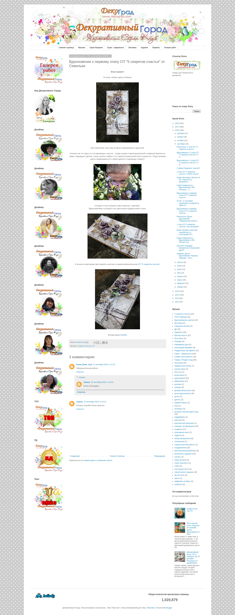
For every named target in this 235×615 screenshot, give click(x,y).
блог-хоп (178, 372)
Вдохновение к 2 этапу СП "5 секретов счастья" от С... (188, 155)
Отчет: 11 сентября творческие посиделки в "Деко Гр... (188, 203)
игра (176, 406)
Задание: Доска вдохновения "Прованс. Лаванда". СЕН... (187, 256)
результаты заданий (182, 454)
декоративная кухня (182, 390)
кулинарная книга (181, 432)
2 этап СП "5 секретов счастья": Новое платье (188, 173)
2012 (177, 302)
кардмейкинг (179, 417)
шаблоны (178, 484)
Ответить (80, 372)
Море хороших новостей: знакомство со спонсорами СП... (187, 232)
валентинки (179, 375)
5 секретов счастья (84, 346)
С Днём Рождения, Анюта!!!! (188, 168)
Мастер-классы (180, 335)
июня (179, 269)
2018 (177, 123)
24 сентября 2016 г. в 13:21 (95, 402)
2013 (177, 298)
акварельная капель (182, 366)
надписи (177, 435)
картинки (178, 420)
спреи (176, 466)
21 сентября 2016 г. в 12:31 (104, 364)
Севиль (86, 382)
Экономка (132, 48)
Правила (156, 48)
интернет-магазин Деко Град (186, 412)
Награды (178, 341)
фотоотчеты (179, 475)
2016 (177, 130)
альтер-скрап (179, 369)
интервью (178, 409)
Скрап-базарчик (96, 48)
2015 (177, 291)
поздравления (180, 448)
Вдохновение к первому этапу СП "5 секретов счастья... (187, 195)
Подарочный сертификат (184, 351)
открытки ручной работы (184, 445)
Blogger (169, 608)
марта (180, 280)
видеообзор (179, 381)
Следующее (75, 456)
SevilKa (123, 335)
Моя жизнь (178, 338)
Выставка (178, 323)
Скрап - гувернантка (115, 48)
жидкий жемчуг (180, 403)
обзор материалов (182, 438)
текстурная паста (181, 469)
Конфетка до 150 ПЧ (192, 510)
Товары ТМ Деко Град (183, 360)
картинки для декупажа (184, 423)
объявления (179, 441)
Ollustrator (151, 608)
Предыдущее (159, 456)
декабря (180, 133)
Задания (144, 48)
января (180, 287)
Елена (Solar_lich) (84, 364)
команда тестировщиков (184, 426)
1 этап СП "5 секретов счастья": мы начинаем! (188, 225)
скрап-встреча (180, 460)
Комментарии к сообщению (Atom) (97, 460)
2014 (177, 295)
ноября (180, 137)
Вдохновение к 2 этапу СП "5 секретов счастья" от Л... (188, 162)
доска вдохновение (182, 393)
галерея (177, 387)
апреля (180, 276)
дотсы (176, 396)
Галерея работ (170, 48)
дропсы (177, 400)
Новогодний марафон (183, 348)
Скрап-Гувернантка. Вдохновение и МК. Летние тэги (186, 240)
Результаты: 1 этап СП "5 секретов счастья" (187, 148)
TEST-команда (180, 317)
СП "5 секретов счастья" (149, 264)
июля (179, 266)
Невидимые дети (181, 345)
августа (180, 262)
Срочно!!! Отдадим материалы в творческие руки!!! (188, 248)
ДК (175, 329)
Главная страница (66, 48)
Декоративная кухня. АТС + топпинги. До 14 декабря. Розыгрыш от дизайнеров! (193, 557)
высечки (177, 384)
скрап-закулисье (181, 463)
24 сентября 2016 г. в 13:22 (102, 382)
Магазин (81, 48)
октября (180, 140)
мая (179, 273)
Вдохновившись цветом (184, 320)
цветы (177, 478)
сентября (181, 144)
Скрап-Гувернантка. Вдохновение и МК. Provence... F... (186, 187)
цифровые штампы (182, 481)
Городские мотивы (182, 326)
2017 (177, 127)
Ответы (82, 377)
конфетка (178, 429)
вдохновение (179, 378)
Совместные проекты (183, 357)
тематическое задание (183, 472)
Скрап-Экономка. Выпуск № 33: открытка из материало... (188, 179)
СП (93, 346)
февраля (181, 283)
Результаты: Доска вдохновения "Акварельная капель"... (188, 219)
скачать (177, 457)
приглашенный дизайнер (184, 451)
